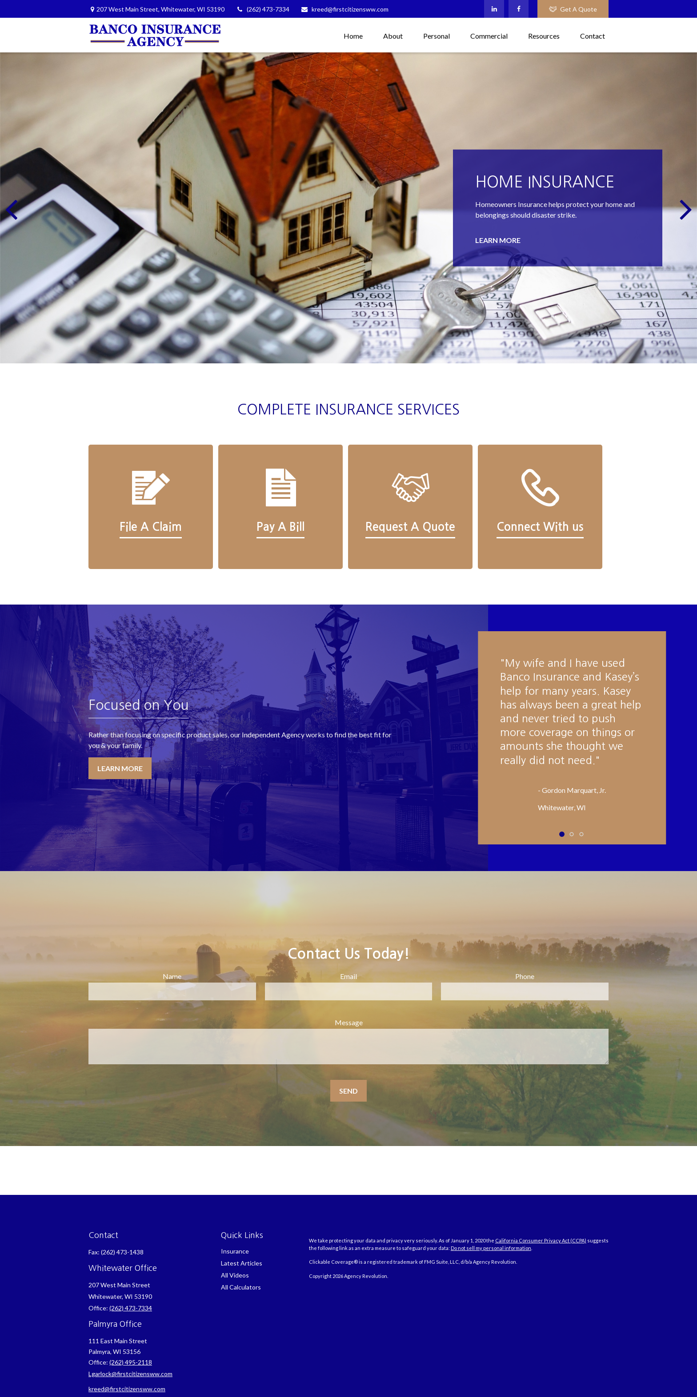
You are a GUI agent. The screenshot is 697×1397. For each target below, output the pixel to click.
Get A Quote (573, 9)
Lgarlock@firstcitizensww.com (130, 1373)
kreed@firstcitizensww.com (344, 9)
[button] (353, 35)
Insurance (235, 1251)
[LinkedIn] (494, 9)
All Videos (235, 1275)
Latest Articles (241, 1263)
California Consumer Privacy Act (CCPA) (540, 1240)
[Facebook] (519, 9)
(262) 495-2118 (130, 1362)
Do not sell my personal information (491, 1248)
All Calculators (241, 1287)
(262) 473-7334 (262, 9)
